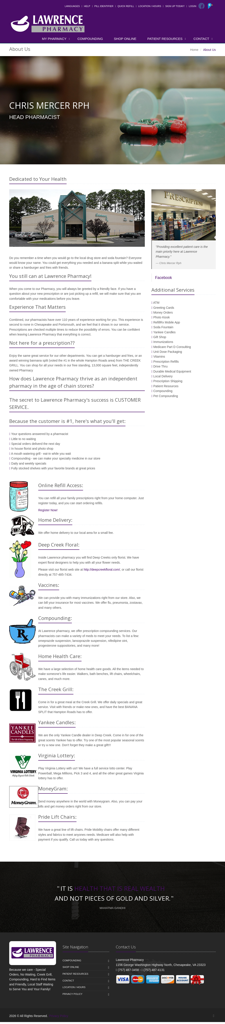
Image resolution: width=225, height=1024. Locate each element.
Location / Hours (149, 6)
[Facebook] (201, 6)
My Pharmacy (54, 39)
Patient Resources (165, 39)
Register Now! (48, 512)
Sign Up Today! (175, 6)
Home (194, 49)
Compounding (90, 39)
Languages (72, 6)
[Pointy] (211, 8)
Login (192, 6)
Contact (201, 39)
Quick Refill (126, 6)
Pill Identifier (103, 6)
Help (87, 6)
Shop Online (125, 39)
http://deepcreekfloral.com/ (102, 571)
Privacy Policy (73, 996)
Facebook (163, 280)
